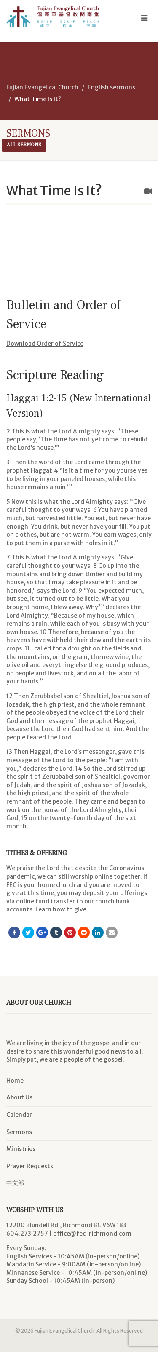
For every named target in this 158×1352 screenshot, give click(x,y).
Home (15, 1080)
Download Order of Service (44, 343)
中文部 (15, 1183)
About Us (19, 1097)
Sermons (19, 1132)
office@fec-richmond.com (92, 1233)
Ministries (20, 1149)
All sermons (24, 145)
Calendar (19, 1114)
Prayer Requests (29, 1166)
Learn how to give (60, 909)
